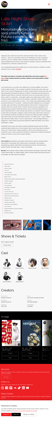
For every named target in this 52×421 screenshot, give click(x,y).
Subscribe (6, 377)
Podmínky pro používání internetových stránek (25, 410)
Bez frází (19, 69)
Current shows (7, 245)
